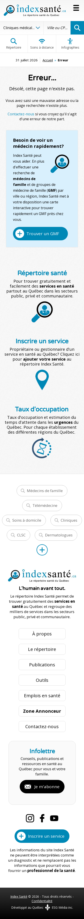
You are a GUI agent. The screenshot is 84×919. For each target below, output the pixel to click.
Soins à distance (42, 44)
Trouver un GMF (42, 234)
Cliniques (69, 520)
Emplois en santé (42, 696)
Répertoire (13, 44)
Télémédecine (44, 505)
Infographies (70, 44)
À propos (42, 634)
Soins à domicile (26, 520)
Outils (42, 680)
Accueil (48, 60)
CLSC (21, 535)
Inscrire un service (46, 836)
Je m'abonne (47, 787)
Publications (42, 665)
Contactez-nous (21, 114)
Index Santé (18, 896)
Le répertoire (42, 649)
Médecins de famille (45, 490)
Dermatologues (59, 535)
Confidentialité (42, 901)
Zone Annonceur (42, 711)
